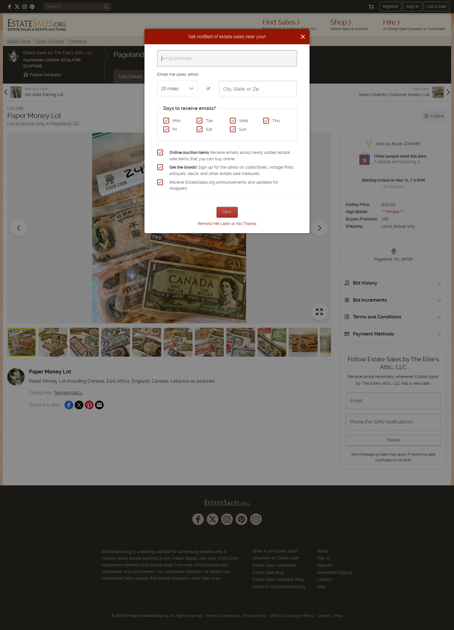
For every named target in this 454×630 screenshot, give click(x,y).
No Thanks (246, 223)
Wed (243, 120)
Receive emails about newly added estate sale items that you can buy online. (229, 155)
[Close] (303, 36)
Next (227, 212)
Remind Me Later (214, 223)
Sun (242, 129)
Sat (209, 129)
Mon (177, 120)
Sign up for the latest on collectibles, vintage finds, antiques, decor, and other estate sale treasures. (231, 170)
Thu (276, 120)
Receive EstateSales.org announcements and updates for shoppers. (223, 185)
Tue (209, 120)
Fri (175, 129)
